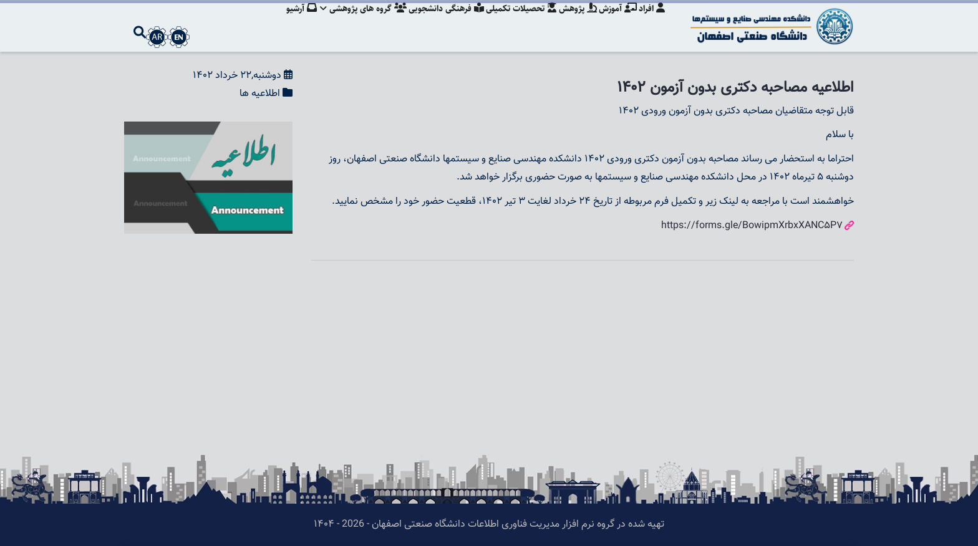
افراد (652, 22)
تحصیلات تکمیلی (515, 22)
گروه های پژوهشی (354, 22)
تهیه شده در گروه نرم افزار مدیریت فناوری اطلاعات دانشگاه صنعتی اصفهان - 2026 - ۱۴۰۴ (489, 524)
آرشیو (290, 22)
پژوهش (574, 22)
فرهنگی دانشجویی (439, 22)
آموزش (616, 22)
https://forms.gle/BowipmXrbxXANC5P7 (752, 226)
